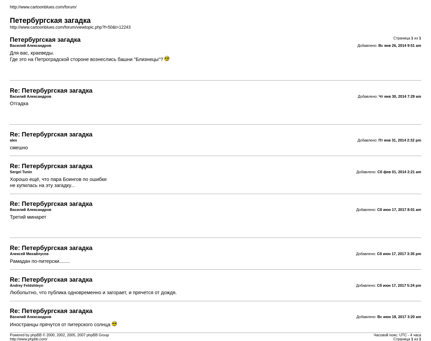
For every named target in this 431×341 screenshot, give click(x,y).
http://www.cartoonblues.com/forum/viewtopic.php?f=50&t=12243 (70, 27)
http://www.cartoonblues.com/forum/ (43, 7)
